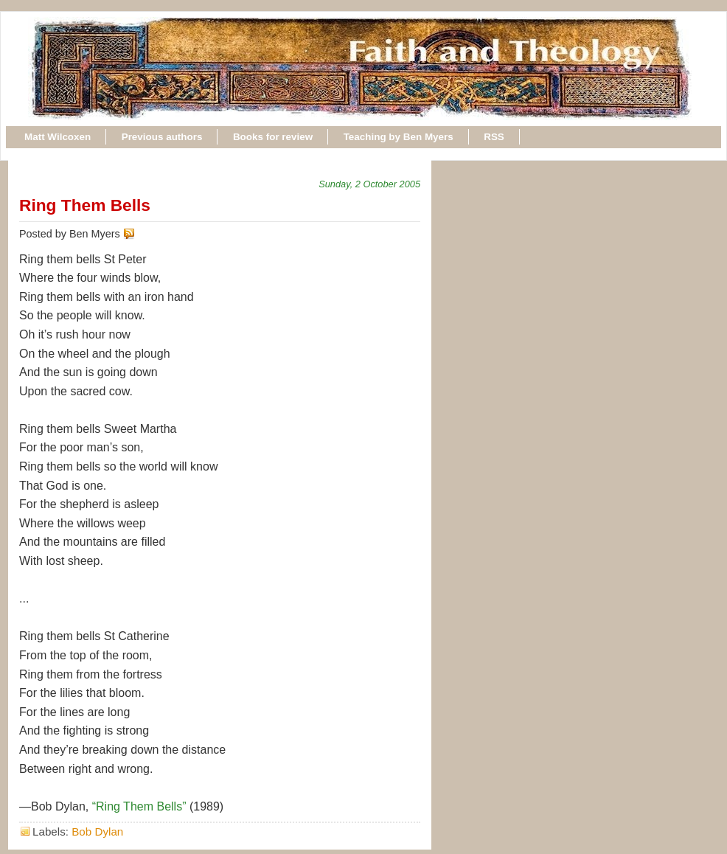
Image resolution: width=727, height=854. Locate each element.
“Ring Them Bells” (139, 806)
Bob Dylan (97, 831)
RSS (494, 136)
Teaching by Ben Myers (398, 136)
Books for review (273, 136)
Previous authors (162, 136)
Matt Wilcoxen (57, 136)
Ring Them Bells (84, 205)
